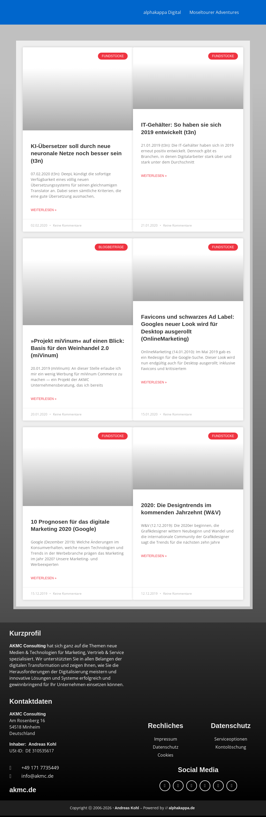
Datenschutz (165, 747)
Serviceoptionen (230, 739)
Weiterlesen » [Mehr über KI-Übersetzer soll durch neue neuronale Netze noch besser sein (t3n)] (43, 210)
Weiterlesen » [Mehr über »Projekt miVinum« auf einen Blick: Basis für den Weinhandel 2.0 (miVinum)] (43, 399)
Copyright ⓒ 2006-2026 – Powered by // (132, 807)
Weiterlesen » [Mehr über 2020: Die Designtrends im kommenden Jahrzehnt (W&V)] (154, 556)
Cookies (165, 755)
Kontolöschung (230, 747)
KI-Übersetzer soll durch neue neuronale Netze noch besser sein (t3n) (76, 153)
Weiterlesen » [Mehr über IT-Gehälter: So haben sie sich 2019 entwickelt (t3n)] (154, 176)
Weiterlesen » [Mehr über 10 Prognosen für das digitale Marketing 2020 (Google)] (43, 578)
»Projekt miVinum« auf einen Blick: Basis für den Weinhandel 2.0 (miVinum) (77, 348)
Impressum (165, 739)
